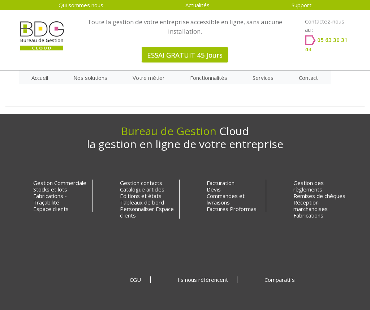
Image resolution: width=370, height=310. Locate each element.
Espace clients (51, 208)
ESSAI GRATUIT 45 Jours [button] (185, 54)
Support (301, 5)
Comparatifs (279, 279)
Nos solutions (90, 77)
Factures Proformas (232, 208)
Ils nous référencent (203, 279)
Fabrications (308, 215)
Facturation (221, 182)
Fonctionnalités (208, 77)
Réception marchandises (310, 205)
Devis (214, 189)
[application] (368, 308)
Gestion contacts (141, 182)
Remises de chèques (319, 195)
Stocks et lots (50, 189)
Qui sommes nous (81, 5)
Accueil (39, 77)
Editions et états (141, 195)
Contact (308, 77)
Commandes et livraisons (226, 199)
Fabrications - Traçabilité (50, 199)
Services (263, 77)
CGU (135, 279)
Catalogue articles (142, 189)
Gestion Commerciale (59, 182)
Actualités (197, 5)
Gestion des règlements (308, 186)
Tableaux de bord (142, 202)
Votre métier (149, 77)
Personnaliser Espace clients (147, 212)
